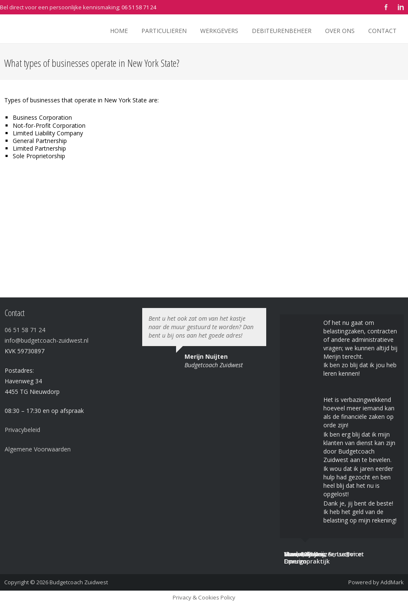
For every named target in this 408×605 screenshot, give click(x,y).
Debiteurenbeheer (282, 31)
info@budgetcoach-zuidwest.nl (46, 340)
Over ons (340, 31)
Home (119, 31)
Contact (382, 31)
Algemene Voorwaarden (38, 449)
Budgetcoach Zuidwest (79, 582)
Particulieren (164, 31)
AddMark (392, 582)
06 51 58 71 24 (138, 7)
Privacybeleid (22, 430)
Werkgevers (219, 31)
